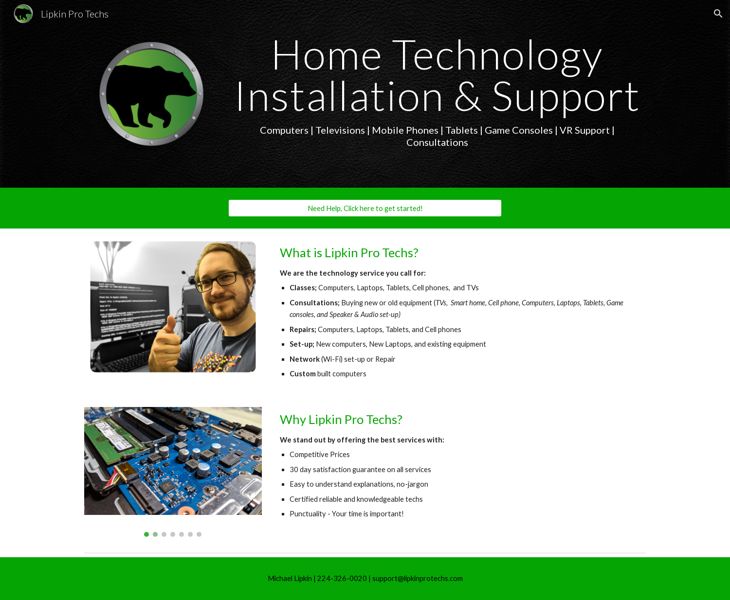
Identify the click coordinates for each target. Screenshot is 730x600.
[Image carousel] (173, 471)
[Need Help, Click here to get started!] (365, 208)
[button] (718, 13)
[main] (437, 90)
